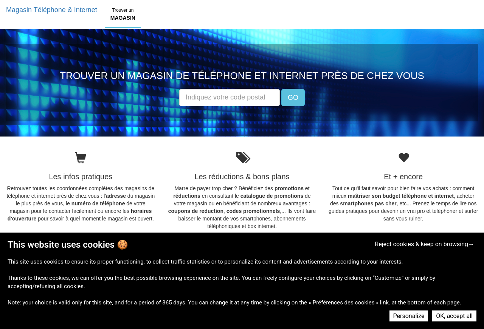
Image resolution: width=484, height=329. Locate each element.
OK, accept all (454, 316)
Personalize (409, 316)
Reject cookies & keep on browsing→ (424, 244)
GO (293, 97)
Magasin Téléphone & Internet (51, 10)
